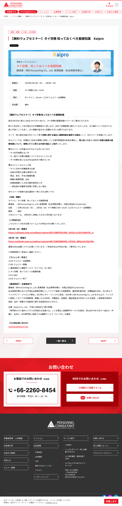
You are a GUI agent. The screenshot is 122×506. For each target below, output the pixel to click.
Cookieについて (52, 502)
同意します (111, 501)
